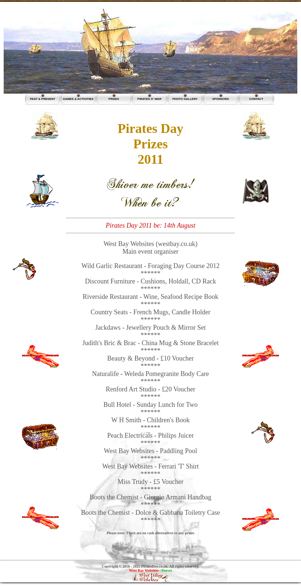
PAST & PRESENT (42, 99)
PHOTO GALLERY (185, 99)
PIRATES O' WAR (149, 99)
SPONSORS (220, 99)
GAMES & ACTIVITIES (78, 99)
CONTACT (256, 99)
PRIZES (114, 99)
